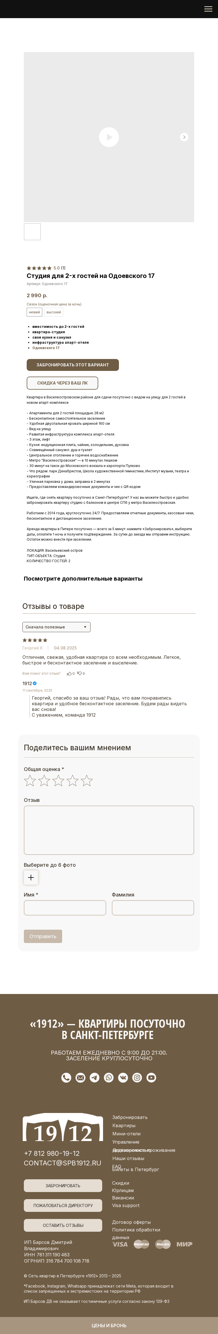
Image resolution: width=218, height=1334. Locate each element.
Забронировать (130, 1117)
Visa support (125, 1205)
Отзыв (32, 800)
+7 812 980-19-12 (52, 1153)
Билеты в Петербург (135, 1169)
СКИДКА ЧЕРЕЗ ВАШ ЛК (62, 383)
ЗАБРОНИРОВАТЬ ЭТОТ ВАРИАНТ (73, 364)
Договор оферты (131, 1222)
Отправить (43, 936)
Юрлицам (123, 1190)
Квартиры (123, 1125)
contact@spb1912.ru (62, 1163)
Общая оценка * (44, 769)
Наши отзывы (128, 1158)
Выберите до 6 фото (50, 865)
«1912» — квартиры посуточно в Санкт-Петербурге (107, 1029)
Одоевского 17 (46, 348)
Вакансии (123, 1198)
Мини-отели (126, 1134)
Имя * (31, 895)
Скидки (120, 1183)
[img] (63, 1127)
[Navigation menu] (208, 9)
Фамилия (123, 895)
